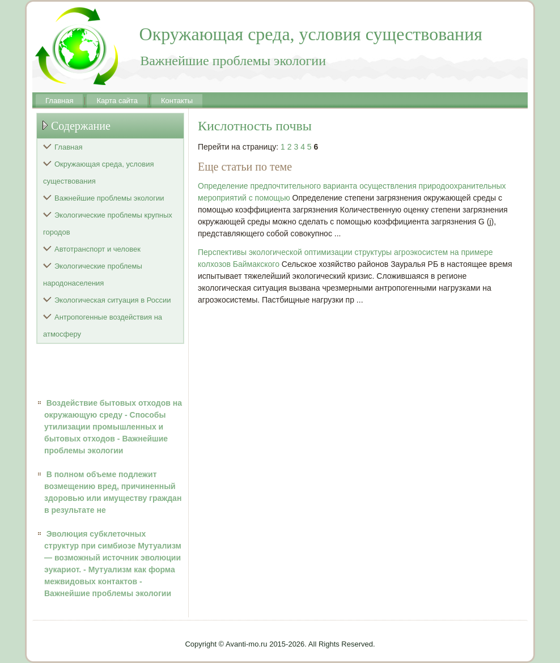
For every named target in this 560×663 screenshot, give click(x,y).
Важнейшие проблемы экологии (109, 198)
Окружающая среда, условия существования (98, 172)
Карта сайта (116, 100)
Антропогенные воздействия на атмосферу (102, 325)
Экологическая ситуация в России (112, 300)
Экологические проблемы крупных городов (107, 223)
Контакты (177, 100)
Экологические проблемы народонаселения (92, 274)
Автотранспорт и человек (97, 249)
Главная (59, 100)
